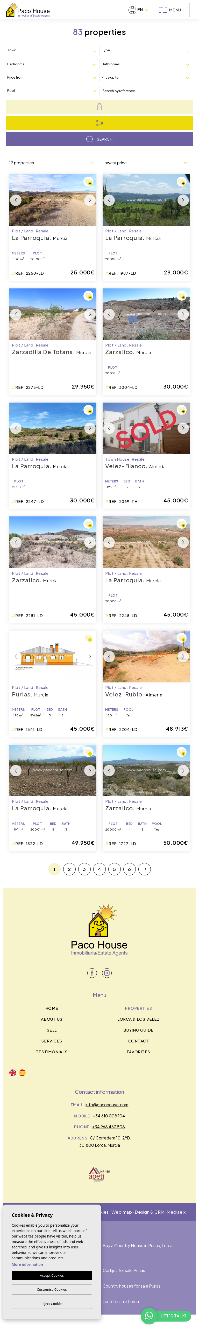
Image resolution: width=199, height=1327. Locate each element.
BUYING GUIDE (138, 1029)
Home (51, 1008)
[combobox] (52, 50)
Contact (138, 1040)
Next (89, 200)
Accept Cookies (52, 1275)
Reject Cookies (51, 1303)
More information (27, 1264)
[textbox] (30, 50)
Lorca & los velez (138, 1019)
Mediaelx (176, 1212)
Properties (138, 1008)
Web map (121, 1212)
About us (51, 1019)
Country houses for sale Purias (132, 1286)
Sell (52, 1029)
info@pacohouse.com (107, 1104)
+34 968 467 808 (108, 1126)
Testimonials (52, 1051)
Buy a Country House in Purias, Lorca (138, 1245)
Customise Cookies (52, 1289)
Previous (15, 200)
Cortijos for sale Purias (124, 1270)
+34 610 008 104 (109, 1115)
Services (51, 1040)
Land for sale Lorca (121, 1301)
